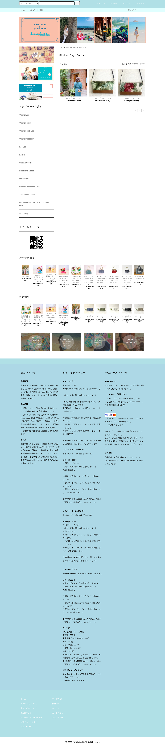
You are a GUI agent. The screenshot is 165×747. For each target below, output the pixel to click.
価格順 (135, 64)
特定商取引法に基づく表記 (31, 717)
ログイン (125, 3)
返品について (26, 713)
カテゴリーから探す (34, 10)
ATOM (28, 727)
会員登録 (112, 3)
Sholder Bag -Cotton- (80, 47)
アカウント (99, 3)
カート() (139, 3)
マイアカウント (58, 699)
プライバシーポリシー (30, 722)
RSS (22, 727)
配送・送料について (29, 708)
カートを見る (57, 713)
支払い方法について (29, 704)
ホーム (22, 10)
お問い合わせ (130, 10)
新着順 (142, 64)
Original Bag (68, 47)
